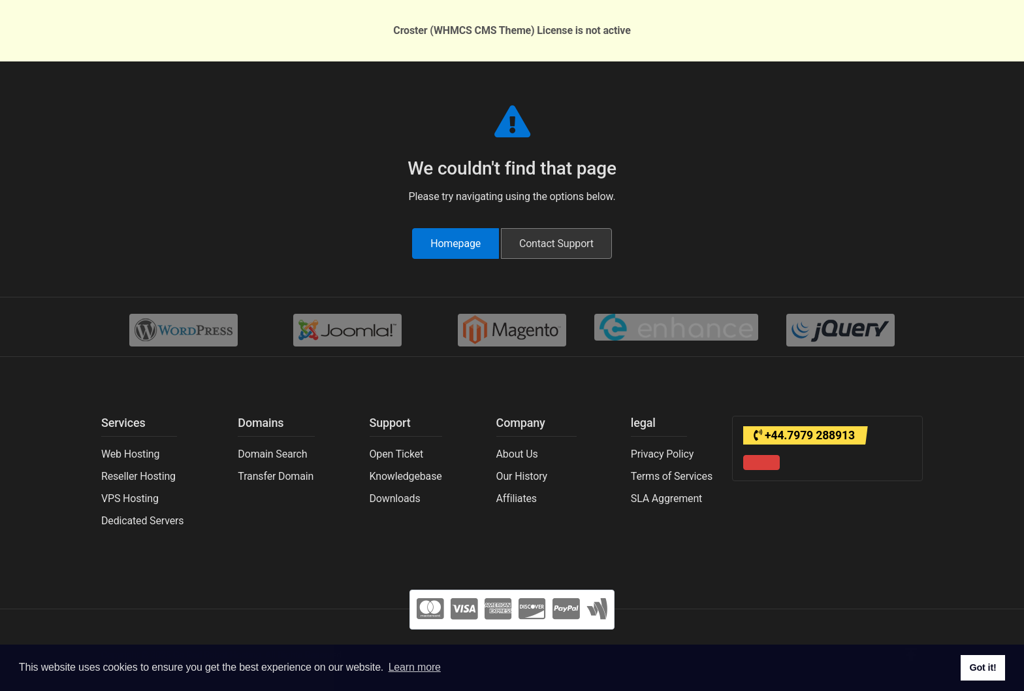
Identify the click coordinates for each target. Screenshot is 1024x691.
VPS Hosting (130, 498)
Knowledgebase (406, 476)
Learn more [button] (415, 667)
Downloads (395, 498)
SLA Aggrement (666, 498)
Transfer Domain (275, 476)
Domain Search (272, 454)
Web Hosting (130, 454)
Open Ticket (397, 454)
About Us (517, 454)
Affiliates (516, 498)
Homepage (455, 243)
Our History (521, 476)
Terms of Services (671, 476)
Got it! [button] (982, 667)
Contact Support (556, 243)
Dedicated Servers (142, 520)
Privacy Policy (662, 454)
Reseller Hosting (138, 476)
